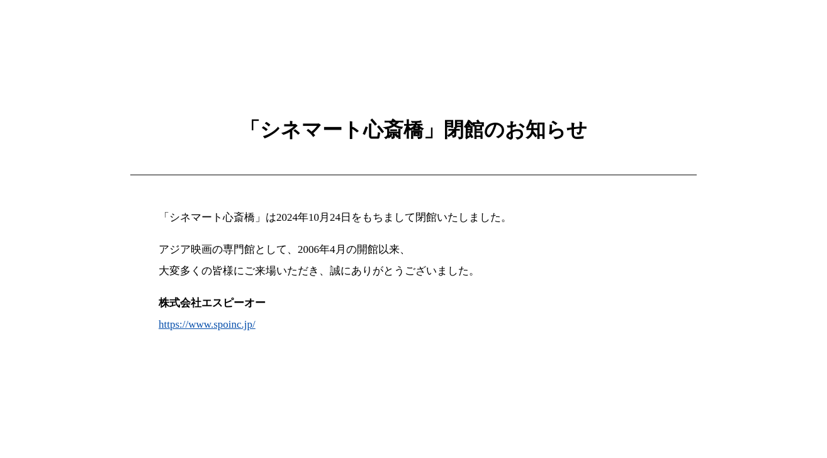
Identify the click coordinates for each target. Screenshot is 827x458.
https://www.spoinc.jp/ (207, 324)
